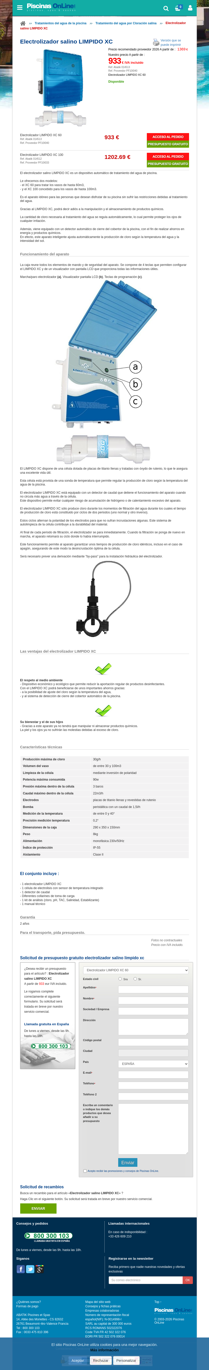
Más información (104, 1350)
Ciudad (88, 1050)
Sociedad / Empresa (96, 1009)
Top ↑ (158, 1302)
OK (187, 1280)
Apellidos (89, 987)
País (86, 1061)
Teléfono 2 (90, 1094)
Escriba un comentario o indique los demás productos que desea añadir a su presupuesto (98, 1113)
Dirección (89, 1020)
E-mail (87, 1072)
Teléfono (89, 1083)
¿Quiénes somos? (28, 1302)
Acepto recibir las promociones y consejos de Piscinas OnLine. (123, 1171)
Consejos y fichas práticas (103, 1306)
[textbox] (153, 1042)
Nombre (88, 998)
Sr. (140, 979)
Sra (125, 979)
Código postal (92, 1040)
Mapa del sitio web (98, 1302)
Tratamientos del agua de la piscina (60, 23)
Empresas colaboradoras (102, 1310)
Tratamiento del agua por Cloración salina (126, 23)
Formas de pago (27, 1306)
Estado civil (90, 978)
